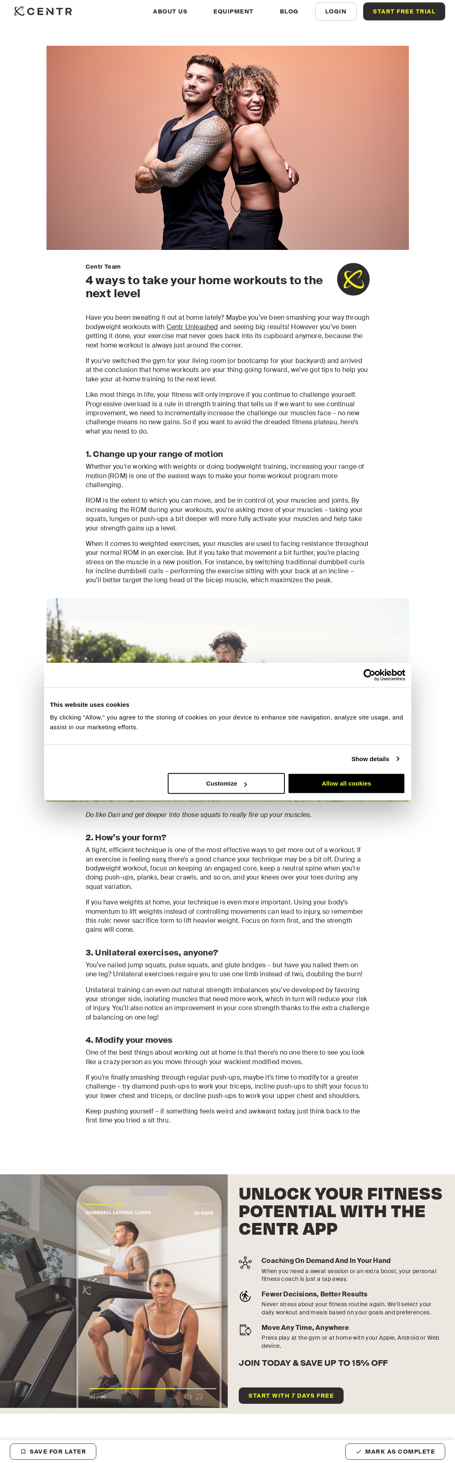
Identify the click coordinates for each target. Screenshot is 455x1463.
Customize (226, 783)
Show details (370, 758)
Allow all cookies (346, 783)
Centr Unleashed (192, 327)
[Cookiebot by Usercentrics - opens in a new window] (369, 675)
